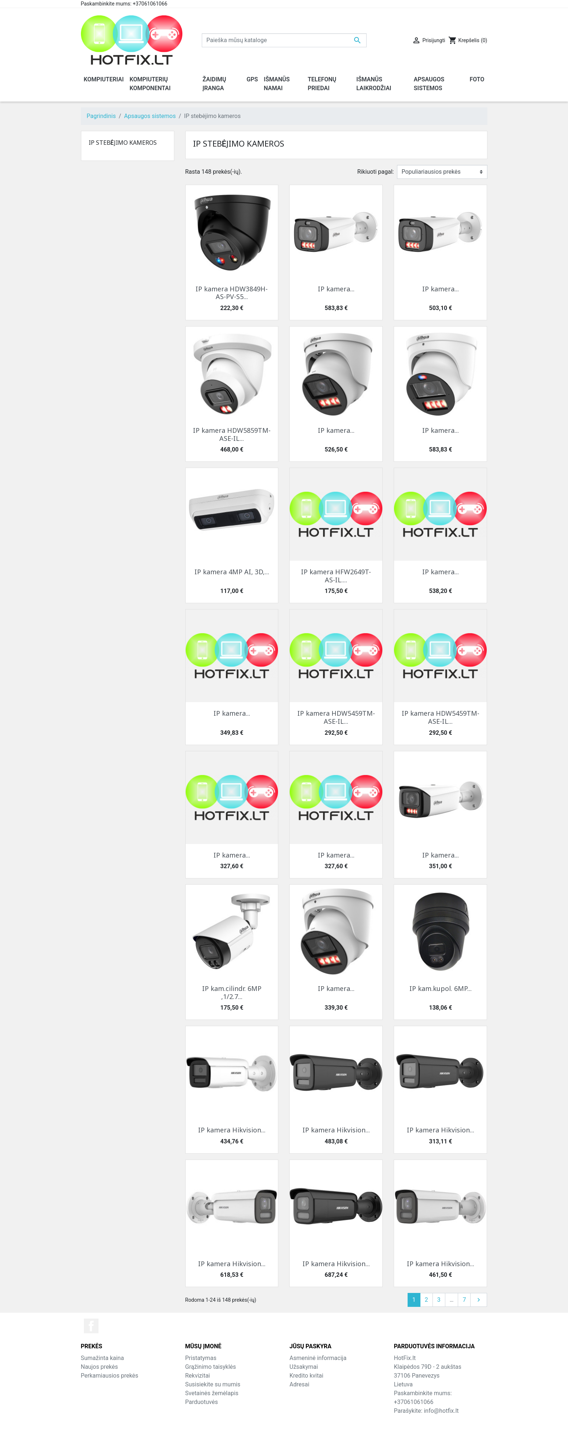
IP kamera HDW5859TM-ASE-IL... (232, 434)
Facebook (91, 1326)
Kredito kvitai (306, 1375)
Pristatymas (200, 1358)
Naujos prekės (99, 1366)
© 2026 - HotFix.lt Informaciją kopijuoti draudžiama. (284, 1419)
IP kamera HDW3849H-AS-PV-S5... (232, 292)
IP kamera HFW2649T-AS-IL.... (336, 575)
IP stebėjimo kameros (123, 143)
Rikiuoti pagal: (375, 171)
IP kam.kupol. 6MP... (440, 988)
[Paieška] (284, 40)
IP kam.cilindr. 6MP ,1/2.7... (231, 992)
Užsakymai (304, 1366)
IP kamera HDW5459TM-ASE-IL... (336, 717)
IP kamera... (336, 288)
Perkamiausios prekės (109, 1375)
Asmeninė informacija (318, 1358)
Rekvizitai (197, 1375)
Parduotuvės (201, 1401)
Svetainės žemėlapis (212, 1393)
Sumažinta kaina (102, 1358)
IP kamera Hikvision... (232, 1129)
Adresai (299, 1384)
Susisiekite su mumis (213, 1384)
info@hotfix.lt (441, 1410)
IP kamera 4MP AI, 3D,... (231, 571)
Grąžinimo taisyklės (210, 1366)
